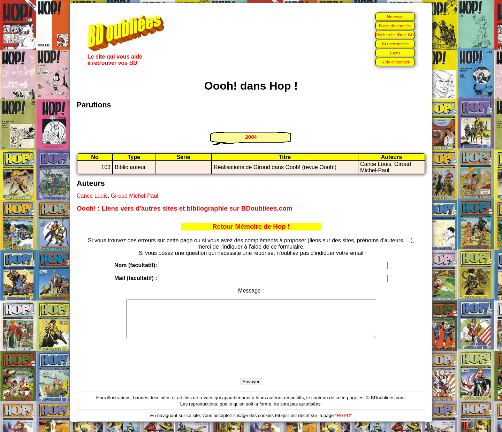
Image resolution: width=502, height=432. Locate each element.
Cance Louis (92, 196)
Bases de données (395, 25)
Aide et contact (395, 62)
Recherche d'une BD (395, 34)
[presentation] (251, 366)
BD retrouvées (395, 43)
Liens (395, 52)
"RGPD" (343, 422)
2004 (251, 137)
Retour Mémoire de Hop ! (251, 226)
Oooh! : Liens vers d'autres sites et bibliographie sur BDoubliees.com (184, 208)
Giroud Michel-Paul (134, 196)
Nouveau (395, 16)
